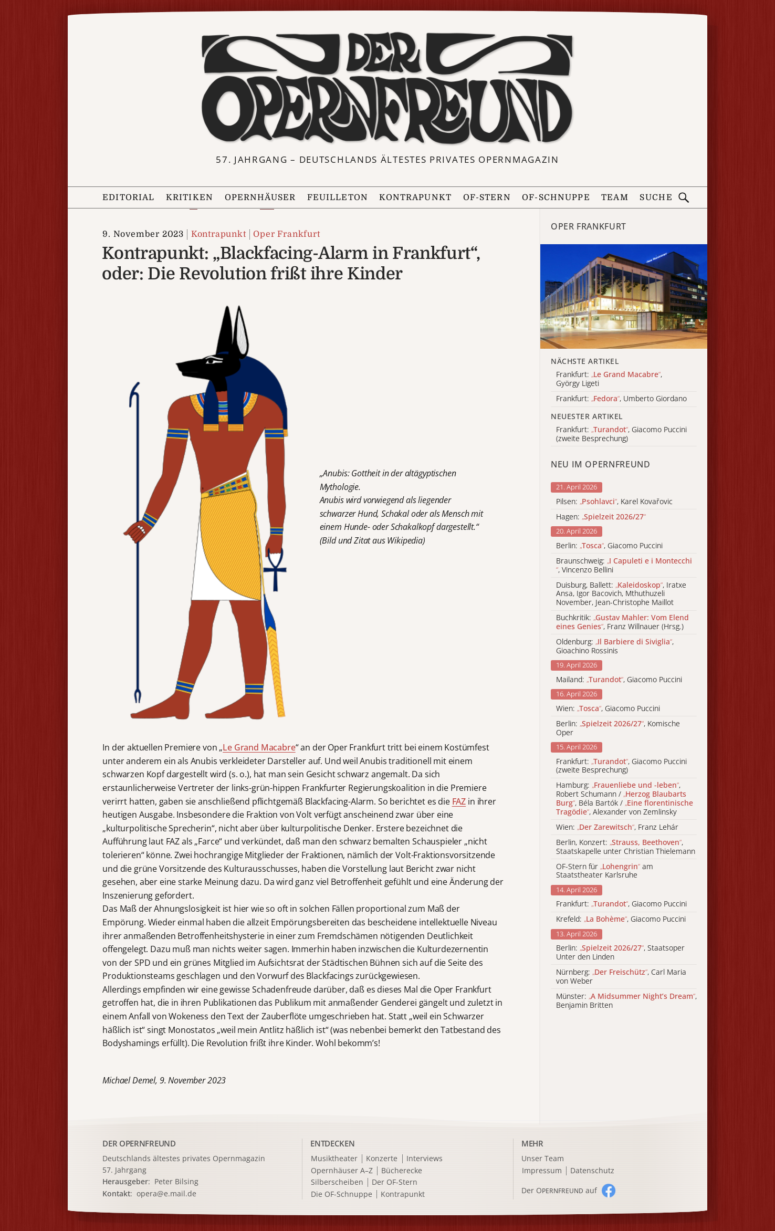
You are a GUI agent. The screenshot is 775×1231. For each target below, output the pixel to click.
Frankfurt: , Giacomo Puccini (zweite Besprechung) (621, 766)
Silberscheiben (337, 1182)
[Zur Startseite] (388, 88)
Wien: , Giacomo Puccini (608, 708)
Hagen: (601, 517)
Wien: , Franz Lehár (617, 827)
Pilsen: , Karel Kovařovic (614, 501)
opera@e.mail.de (166, 1193)
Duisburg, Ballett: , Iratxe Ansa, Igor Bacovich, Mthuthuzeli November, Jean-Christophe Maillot (621, 594)
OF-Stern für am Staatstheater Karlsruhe (604, 871)
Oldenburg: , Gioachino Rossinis (615, 646)
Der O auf (559, 1190)
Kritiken (189, 197)
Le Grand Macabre (259, 747)
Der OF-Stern (394, 1182)
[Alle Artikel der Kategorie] (624, 296)
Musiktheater (334, 1158)
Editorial (128, 197)
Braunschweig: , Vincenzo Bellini (624, 566)
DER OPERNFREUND (139, 1143)
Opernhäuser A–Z (342, 1170)
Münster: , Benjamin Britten (626, 1001)
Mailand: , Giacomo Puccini (619, 679)
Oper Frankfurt (286, 234)
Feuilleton (337, 197)
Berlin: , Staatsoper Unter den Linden (620, 953)
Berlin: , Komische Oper (618, 728)
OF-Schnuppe (556, 197)
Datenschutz (592, 1170)
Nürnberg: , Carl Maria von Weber (621, 977)
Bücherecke (401, 1170)
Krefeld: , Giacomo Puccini (621, 919)
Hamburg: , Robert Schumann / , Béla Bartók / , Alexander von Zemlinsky (624, 798)
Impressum (542, 1170)
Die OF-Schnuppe (341, 1194)
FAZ (459, 801)
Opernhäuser (260, 197)
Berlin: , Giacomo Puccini (609, 545)
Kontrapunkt (415, 197)
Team (615, 197)
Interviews (424, 1158)
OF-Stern (487, 197)
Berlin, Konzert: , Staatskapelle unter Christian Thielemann (625, 847)
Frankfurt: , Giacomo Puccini (621, 904)
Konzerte (381, 1158)
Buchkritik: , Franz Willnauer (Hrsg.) (622, 622)
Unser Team (542, 1158)
